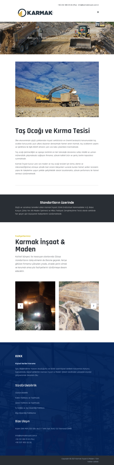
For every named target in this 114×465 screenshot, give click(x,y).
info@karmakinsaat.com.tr (88, 5)
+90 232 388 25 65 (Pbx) (67, 5)
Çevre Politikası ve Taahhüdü (27, 403)
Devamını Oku (32, 375)
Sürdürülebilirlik (21, 392)
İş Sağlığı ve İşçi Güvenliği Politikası (29, 408)
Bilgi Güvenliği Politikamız (25, 413)
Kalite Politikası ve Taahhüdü (27, 397)
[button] (20, 306)
